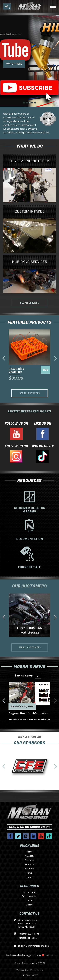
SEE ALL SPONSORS (29, 741)
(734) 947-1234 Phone (28, 934)
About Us (29, 856)
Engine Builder (20, 715)
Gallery (29, 905)
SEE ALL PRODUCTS (29, 393)
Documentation (29, 896)
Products (29, 864)
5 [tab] (35, 102)
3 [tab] (29, 102)
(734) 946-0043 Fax (27, 938)
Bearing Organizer (20, 368)
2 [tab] (27, 102)
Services (29, 860)
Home (30, 852)
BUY (45, 369)
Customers (29, 869)
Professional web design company (23, 955)
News (29, 873)
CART (7, 6)
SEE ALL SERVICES (29, 303)
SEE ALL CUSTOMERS (30, 647)
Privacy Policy (29, 975)
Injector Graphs (29, 892)
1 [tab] (24, 102)
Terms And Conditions (30, 970)
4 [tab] (32, 102)
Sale (29, 901)
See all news (26, 676)
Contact (29, 877)
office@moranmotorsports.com (29, 946)
